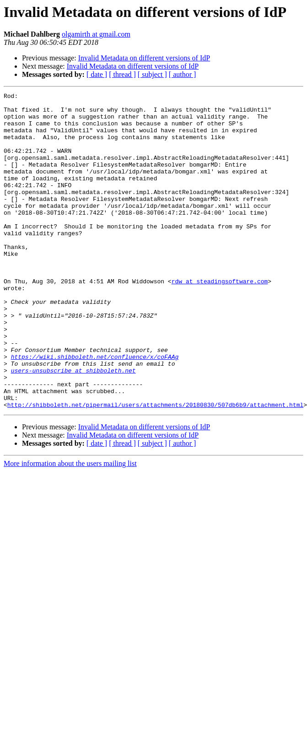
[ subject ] (152, 74)
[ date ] (96, 74)
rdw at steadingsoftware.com (220, 319)
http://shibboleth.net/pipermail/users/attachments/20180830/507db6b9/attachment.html (155, 468)
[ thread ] (122, 74)
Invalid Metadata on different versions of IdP (144, 58)
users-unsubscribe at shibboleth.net (73, 426)
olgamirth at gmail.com (96, 34)
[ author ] (182, 74)
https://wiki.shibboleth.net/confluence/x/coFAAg (95, 410)
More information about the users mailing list (70, 526)
